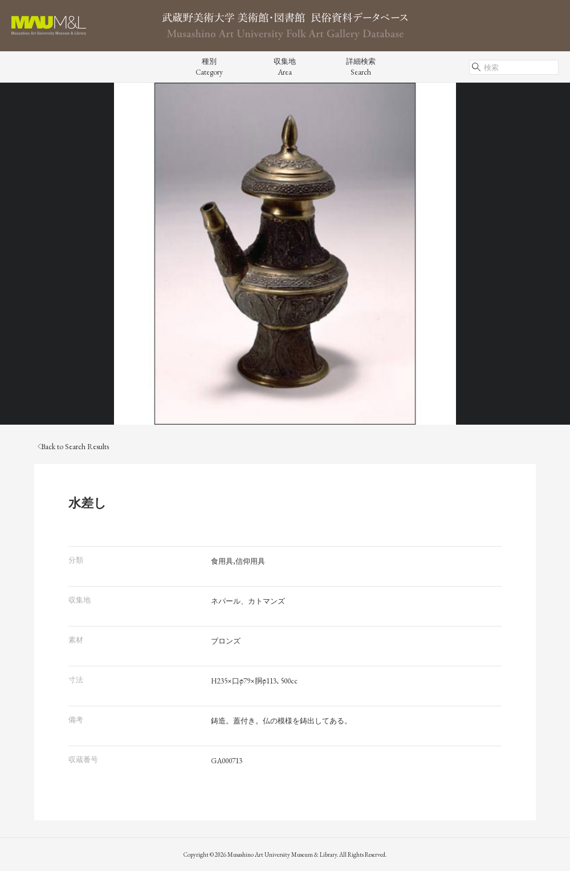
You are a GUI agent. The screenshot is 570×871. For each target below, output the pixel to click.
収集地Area (285, 66)
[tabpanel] (285, 254)
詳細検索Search (361, 66)
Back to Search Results (73, 446)
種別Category (209, 66)
